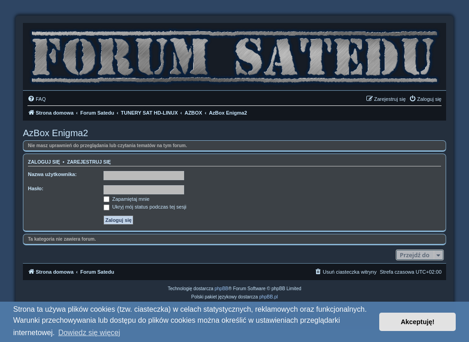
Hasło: (36, 188)
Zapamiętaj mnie (126, 199)
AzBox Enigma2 (55, 133)
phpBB (222, 288)
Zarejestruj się (89, 162)
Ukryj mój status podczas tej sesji (145, 207)
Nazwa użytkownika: (52, 174)
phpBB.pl (268, 296)
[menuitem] (36, 99)
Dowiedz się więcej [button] (89, 332)
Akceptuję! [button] (418, 321)
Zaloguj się (44, 162)
